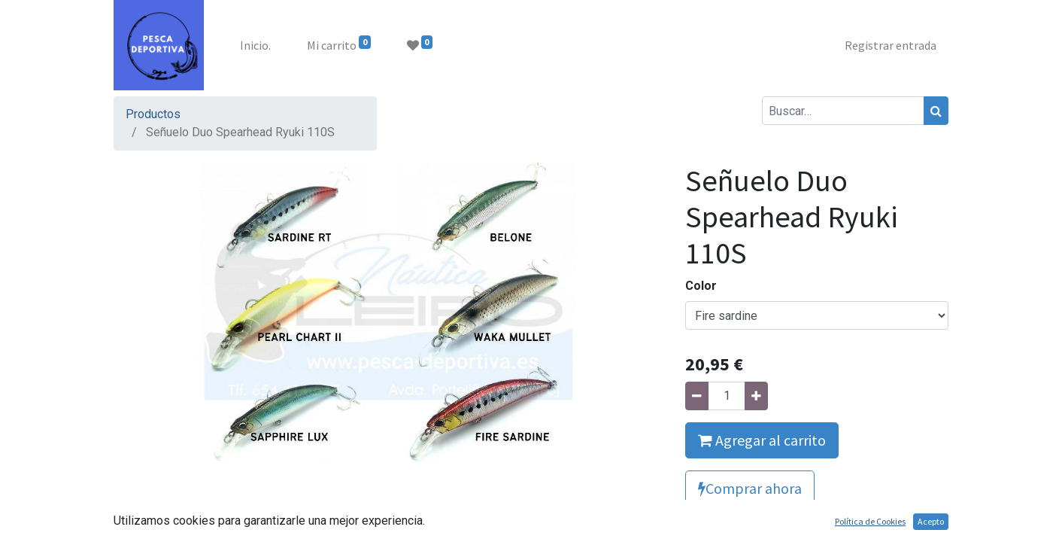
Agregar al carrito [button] (762, 440)
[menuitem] (255, 45)
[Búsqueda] (936, 110)
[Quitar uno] (697, 396)
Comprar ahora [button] (750, 488)
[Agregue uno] (756, 396)
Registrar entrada (890, 45)
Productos (153, 114)
